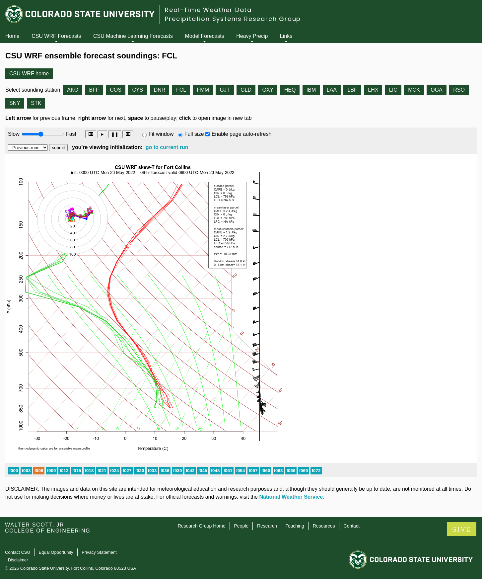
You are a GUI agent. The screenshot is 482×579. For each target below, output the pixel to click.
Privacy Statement (99, 552)
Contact (352, 526)
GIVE (461, 529)
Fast (70, 134)
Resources (324, 526)
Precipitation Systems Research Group (233, 19)
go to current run (167, 147)
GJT (225, 90)
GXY (267, 90)
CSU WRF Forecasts (56, 36)
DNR (160, 90)
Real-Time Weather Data (208, 10)
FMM (203, 90)
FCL (181, 90)
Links (286, 36)
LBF (352, 90)
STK (36, 103)
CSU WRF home (29, 73)
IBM (311, 90)
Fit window (161, 134)
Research (267, 526)
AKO (72, 90)
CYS (137, 90)
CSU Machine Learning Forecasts (133, 36)
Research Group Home (202, 526)
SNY (14, 103)
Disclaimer (18, 559)
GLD (246, 90)
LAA (332, 90)
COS (115, 90)
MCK (414, 90)
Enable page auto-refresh (242, 134)
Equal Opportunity (56, 552)
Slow (14, 134)
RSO (459, 90)
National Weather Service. (291, 497)
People (241, 526)
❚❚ (114, 134)
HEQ (290, 90)
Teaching (295, 526)
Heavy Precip (252, 36)
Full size (194, 134)
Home (12, 36)
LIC (393, 90)
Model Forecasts (204, 36)
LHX (373, 90)
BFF (94, 90)
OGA (437, 90)
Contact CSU (17, 552)
